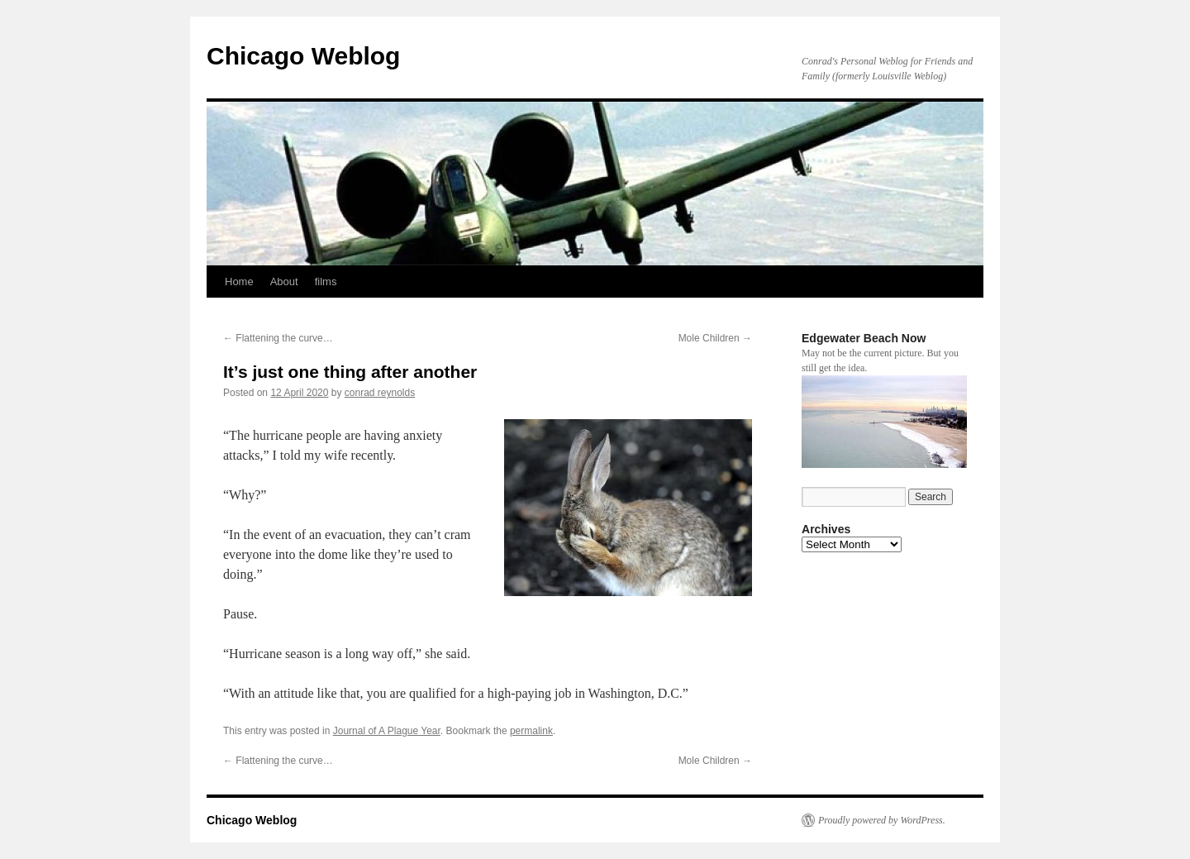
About (284, 281)
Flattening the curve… (278, 338)
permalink (531, 731)
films (326, 281)
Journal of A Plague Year (386, 731)
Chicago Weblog (303, 55)
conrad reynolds (380, 392)
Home (239, 281)
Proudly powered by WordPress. (881, 820)
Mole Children (715, 338)
